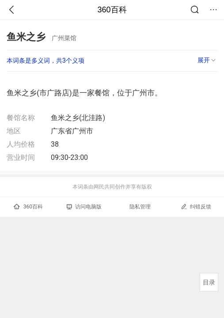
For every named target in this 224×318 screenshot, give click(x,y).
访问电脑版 (84, 207)
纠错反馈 (196, 206)
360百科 (111, 9)
